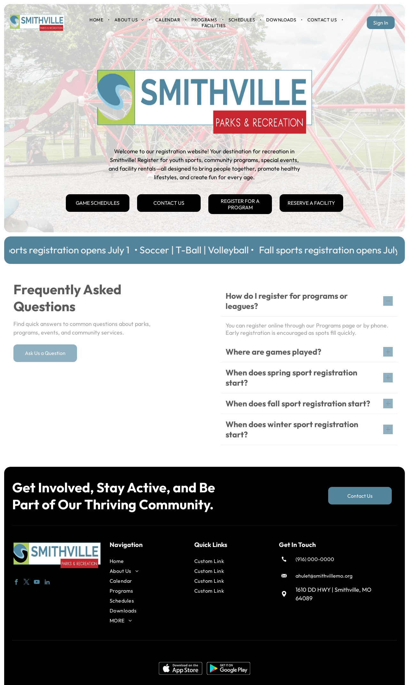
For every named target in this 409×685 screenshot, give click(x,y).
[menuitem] (96, 20)
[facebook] (16, 581)
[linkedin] (47, 581)
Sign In (380, 22)
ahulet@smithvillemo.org (324, 574)
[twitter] (26, 581)
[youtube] (37, 581)
